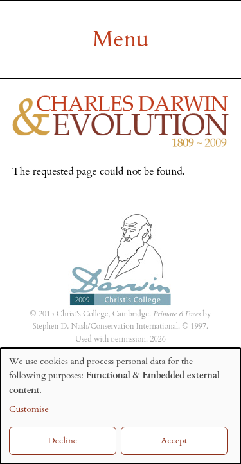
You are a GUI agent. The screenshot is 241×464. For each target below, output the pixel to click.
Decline (62, 440)
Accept (174, 440)
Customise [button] (29, 409)
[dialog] (120, 406)
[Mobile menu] (120, 39)
